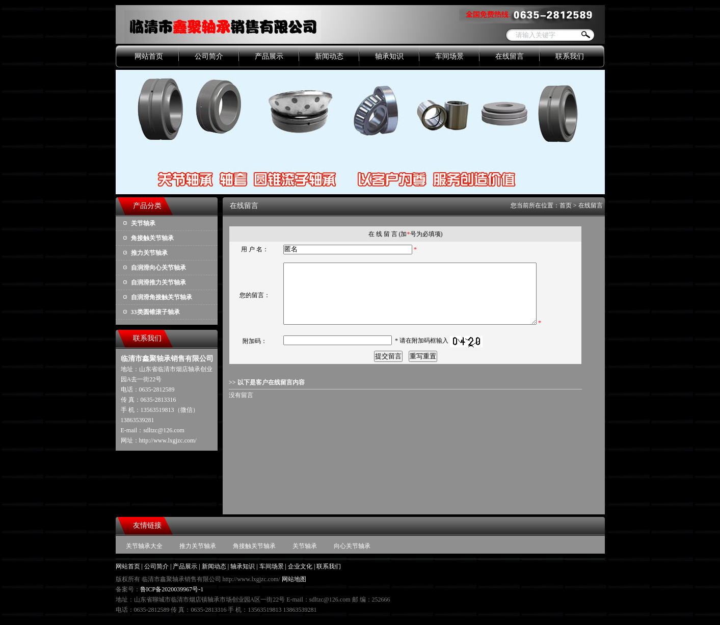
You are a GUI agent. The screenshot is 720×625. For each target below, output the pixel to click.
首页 (565, 205)
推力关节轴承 (149, 252)
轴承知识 (389, 56)
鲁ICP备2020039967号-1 (172, 589)
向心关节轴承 (352, 546)
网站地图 (294, 579)
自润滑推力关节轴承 (158, 282)
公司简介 (209, 56)
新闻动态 (329, 56)
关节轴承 (143, 223)
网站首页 (149, 56)
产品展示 (269, 56)
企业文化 (300, 566)
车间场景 (449, 56)
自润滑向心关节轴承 (158, 267)
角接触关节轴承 (152, 238)
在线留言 (509, 56)
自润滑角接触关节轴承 (161, 297)
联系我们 (569, 56)
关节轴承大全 (144, 546)
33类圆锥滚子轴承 (155, 312)
